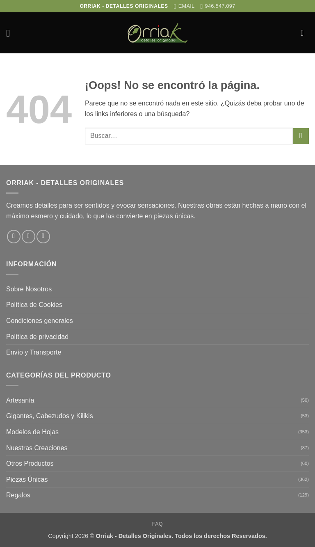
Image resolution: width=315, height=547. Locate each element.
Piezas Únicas (27, 479)
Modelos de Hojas (32, 431)
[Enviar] (301, 136)
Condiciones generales (39, 320)
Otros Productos (30, 463)
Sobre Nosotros (29, 289)
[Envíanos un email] (43, 236)
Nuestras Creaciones (36, 447)
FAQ (157, 524)
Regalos (18, 495)
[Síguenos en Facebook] (14, 236)
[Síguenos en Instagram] (28, 236)
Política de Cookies (34, 304)
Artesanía (20, 400)
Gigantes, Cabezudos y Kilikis (49, 415)
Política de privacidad (37, 336)
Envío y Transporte (33, 352)
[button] (11, 33)
